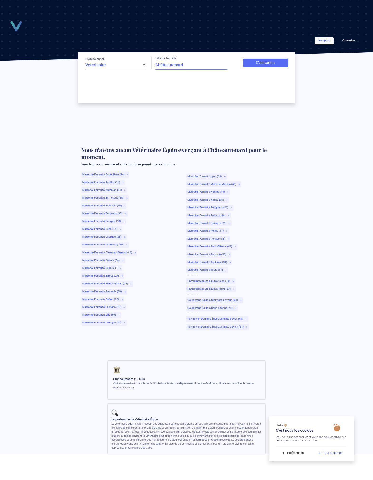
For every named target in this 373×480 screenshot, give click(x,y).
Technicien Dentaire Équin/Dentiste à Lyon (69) (217, 318)
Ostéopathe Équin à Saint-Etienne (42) (212, 307)
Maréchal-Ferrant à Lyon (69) (206, 176)
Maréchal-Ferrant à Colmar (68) (103, 260)
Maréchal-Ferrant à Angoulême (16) (105, 174)
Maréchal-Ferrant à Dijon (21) (101, 267)
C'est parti (265, 62)
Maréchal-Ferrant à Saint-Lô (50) (209, 254)
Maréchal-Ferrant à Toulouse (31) (209, 262)
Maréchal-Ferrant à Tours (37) (207, 269)
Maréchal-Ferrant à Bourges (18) (103, 221)
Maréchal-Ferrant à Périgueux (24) (209, 207)
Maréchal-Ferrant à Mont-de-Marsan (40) (213, 184)
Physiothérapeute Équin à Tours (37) (211, 288)
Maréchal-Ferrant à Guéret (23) (102, 299)
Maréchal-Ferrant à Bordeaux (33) (104, 213)
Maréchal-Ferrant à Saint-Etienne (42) (211, 246)
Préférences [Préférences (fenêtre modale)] (293, 453)
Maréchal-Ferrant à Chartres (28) (104, 236)
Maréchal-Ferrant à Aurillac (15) (103, 182)
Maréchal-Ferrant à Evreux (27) (102, 275)
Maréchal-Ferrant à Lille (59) (101, 314)
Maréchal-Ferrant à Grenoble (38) (104, 291)
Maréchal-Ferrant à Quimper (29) (209, 223)
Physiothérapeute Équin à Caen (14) (210, 281)
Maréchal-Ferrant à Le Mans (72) (103, 307)
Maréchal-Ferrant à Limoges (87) (104, 322)
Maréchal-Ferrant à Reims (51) (207, 230)
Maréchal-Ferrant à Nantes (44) (208, 191)
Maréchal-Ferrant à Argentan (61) (104, 189)
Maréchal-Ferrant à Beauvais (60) (103, 205)
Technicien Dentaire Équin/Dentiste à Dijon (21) (217, 326)
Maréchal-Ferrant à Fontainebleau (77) (107, 283)
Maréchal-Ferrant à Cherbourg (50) (105, 244)
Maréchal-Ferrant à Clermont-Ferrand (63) (109, 252)
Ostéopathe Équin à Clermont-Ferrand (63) (214, 300)
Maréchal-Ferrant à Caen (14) (101, 228)
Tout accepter (328, 453)
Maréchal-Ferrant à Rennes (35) (208, 238)
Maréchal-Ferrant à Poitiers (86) (208, 215)
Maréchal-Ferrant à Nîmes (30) (207, 199)
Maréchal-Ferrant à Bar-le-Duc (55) (105, 197)
